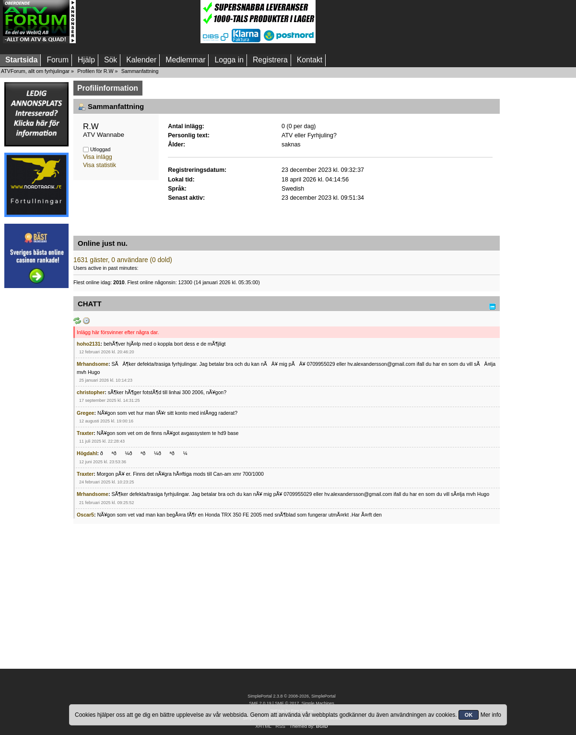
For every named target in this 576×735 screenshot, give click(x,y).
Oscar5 (85, 515)
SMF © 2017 (287, 703)
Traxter (85, 433)
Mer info (491, 714)
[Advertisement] (138, 21)
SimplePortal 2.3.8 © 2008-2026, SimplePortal (291, 696)
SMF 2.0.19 (260, 703)
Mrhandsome (92, 364)
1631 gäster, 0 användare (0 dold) (122, 260)
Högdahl (87, 453)
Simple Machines (317, 703)
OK (469, 715)
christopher (91, 392)
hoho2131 (88, 344)
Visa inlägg (97, 157)
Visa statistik (99, 165)
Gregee (85, 413)
